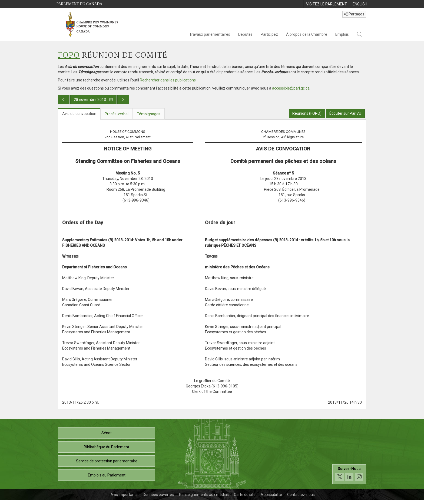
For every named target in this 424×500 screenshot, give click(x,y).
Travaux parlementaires (209, 34)
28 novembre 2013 (93, 99)
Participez (269, 34)
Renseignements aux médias (204, 494)
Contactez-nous (301, 494)
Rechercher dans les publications (168, 80)
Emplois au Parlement (106, 475)
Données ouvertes (158, 494)
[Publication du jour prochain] (123, 99)
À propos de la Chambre (306, 34)
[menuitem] (326, 4)
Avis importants (124, 494)
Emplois (342, 34)
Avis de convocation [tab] (79, 113)
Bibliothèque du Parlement (106, 447)
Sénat (106, 433)
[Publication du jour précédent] (63, 99)
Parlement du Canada (79, 4)
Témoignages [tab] (148, 114)
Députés (245, 34)
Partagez (354, 14)
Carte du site (245, 494)
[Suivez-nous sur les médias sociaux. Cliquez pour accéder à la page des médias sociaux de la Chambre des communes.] (349, 474)
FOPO (69, 56)
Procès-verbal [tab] (116, 114)
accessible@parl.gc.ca (291, 88)
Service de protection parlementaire (106, 461)
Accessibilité (271, 494)
